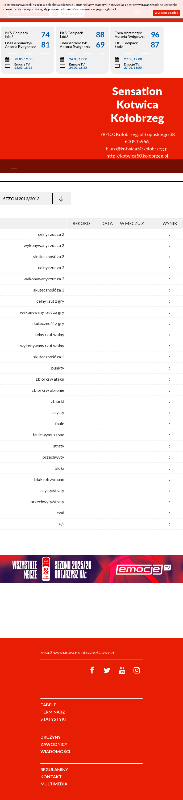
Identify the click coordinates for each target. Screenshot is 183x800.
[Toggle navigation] (13, 166)
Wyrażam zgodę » (167, 12)
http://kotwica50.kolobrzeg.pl (137, 156)
